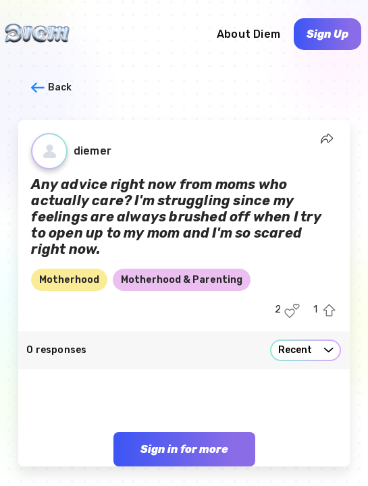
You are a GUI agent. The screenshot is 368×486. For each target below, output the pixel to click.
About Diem (248, 34)
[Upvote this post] (329, 311)
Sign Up (327, 34)
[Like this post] (292, 311)
